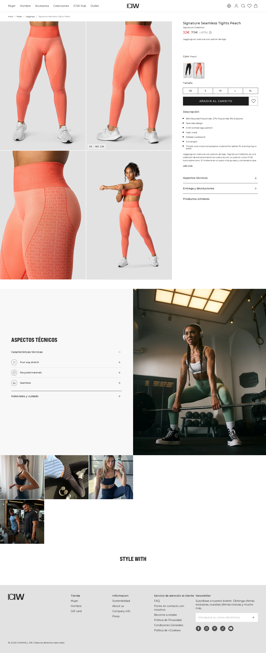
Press (115, 616)
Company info (121, 611)
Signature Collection (194, 27)
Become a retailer (165, 615)
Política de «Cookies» (167, 630)
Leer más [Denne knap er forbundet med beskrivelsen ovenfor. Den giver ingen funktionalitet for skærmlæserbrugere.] (188, 165)
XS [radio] (190, 90)
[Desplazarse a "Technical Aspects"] (220, 178)
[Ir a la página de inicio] (133, 6)
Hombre (25, 6)
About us (118, 606)
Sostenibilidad (121, 601)
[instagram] (206, 628)
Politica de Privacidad (168, 620)
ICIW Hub (79, 6)
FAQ (157, 601)
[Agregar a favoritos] (253, 101)
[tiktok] (222, 628)
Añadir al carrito (216, 101)
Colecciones (61, 6)
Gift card (76, 611)
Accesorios (42, 6)
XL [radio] (250, 90)
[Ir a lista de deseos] (249, 6)
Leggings (30, 16)
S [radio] (205, 90)
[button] (43, 85)
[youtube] (231, 628)
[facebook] (198, 628)
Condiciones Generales (168, 625)
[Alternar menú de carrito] (256, 6)
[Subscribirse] (253, 617)
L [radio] (235, 90)
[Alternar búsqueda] (243, 6)
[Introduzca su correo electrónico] (222, 617)
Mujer (11, 6)
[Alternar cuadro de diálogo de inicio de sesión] (236, 6)
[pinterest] (214, 628)
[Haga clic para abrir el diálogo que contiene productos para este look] (22, 477)
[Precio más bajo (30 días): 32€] (210, 32)
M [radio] (220, 90)
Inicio (10, 16)
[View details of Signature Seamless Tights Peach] (199, 70)
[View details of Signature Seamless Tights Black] (188, 70)
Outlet (94, 6)
